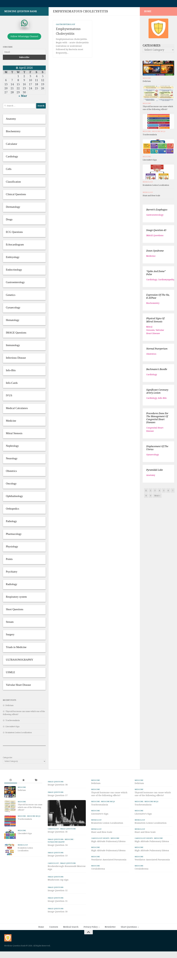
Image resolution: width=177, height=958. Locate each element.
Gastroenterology (65, 26)
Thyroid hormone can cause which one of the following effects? (30, 808)
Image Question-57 (57, 797)
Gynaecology (152, 456)
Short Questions (129, 928)
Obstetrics (151, 355)
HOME (147, 12)
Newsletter (110, 928)
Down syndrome (155, 252)
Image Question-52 (57, 892)
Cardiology (151, 281)
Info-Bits (162, 399)
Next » (157, 497)
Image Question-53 (57, 857)
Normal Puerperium (156, 350)
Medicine (147, 80)
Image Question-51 (57, 902)
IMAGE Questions (154, 237)
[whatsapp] (24, 24)
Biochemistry (152, 304)
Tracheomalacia (12, 722)
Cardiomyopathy (166, 281)
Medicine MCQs (158, 133)
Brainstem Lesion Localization (18, 734)
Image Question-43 (156, 231)
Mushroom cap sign (58, 881)
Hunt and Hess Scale (151, 197)
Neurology (148, 183)
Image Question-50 (57, 913)
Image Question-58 (57, 786)
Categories (7, 759)
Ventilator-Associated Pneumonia (108, 861)
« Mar (23, 97)
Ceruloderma (98, 870)
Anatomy (150, 476)
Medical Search (70, 928)
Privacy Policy (91, 928)
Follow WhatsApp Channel (24, 38)
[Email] (24, 53)
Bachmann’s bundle (156, 370)
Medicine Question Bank (20, 12)
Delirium (9, 707)
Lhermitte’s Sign (12, 728)
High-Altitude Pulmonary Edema (108, 842)
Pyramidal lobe (154, 471)
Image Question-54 (57, 846)
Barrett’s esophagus (156, 211)
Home (41, 928)
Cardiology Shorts (100, 840)
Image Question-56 (57, 833)
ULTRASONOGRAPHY (56, 843)
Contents (53, 928)
